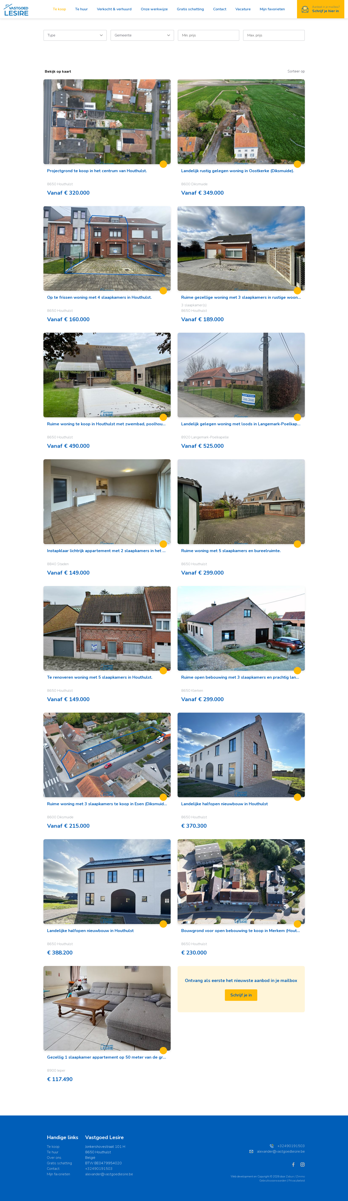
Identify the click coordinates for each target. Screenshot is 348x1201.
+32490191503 (99, 1168)
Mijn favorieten (272, 9)
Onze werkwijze (154, 9)
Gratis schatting (190, 9)
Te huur (81, 9)
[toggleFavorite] (163, 417)
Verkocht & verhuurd (114, 9)
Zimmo (300, 1176)
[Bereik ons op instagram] (302, 1164)
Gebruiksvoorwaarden (273, 1180)
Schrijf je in (241, 995)
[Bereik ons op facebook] (295, 1164)
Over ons (54, 1157)
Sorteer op (296, 71)
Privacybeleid (297, 1180)
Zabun (290, 1176)
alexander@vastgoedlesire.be (109, 1174)
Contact (219, 9)
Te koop (59, 9)
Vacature (243, 9)
